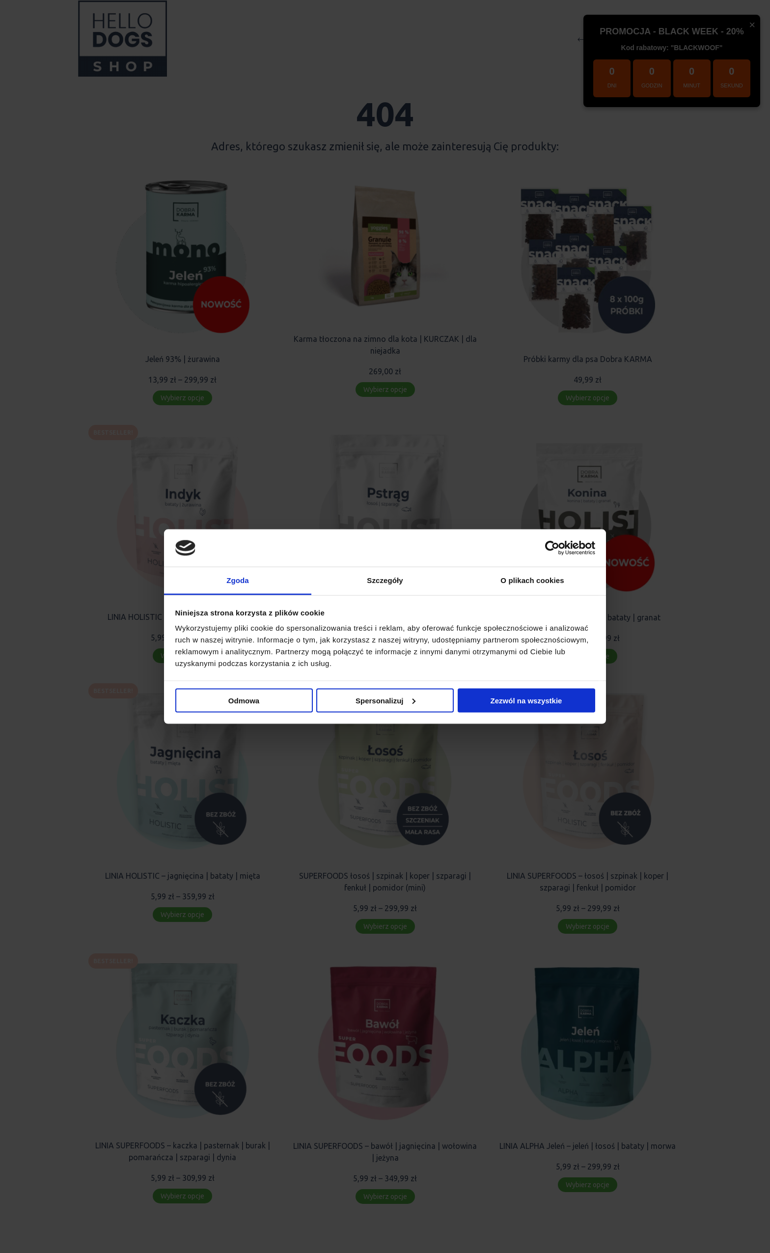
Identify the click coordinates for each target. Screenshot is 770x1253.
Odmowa (243, 700)
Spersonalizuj (385, 700)
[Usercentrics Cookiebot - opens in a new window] (552, 547)
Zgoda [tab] (237, 580)
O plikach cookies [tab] (532, 580)
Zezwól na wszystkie (526, 700)
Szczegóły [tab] (385, 580)
